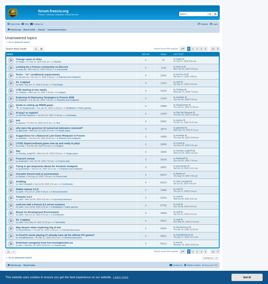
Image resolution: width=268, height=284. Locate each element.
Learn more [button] (120, 277)
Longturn (62, 92)
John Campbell (25, 184)
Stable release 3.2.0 (27, 189)
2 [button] (193, 49)
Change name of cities (29, 59)
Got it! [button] (247, 277)
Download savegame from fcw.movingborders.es (44, 242)
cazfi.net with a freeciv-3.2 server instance (40, 204)
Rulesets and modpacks (70, 77)
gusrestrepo (24, 169)
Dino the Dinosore (27, 115)
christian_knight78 (27, 153)
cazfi (21, 85)
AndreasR (23, 161)
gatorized (23, 130)
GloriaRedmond (26, 237)
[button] (182, 49)
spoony (22, 123)
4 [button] (201, 49)
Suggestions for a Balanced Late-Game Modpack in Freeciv (50, 135)
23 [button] (213, 49)
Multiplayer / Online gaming (78, 108)
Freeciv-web (63, 161)
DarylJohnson (25, 230)
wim (20, 245)
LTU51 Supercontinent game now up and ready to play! (48, 143)
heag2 (21, 62)
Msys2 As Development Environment (37, 212)
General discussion (71, 230)
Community (62, 69)
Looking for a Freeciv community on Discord (42, 66)
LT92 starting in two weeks (31, 89)
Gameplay (71, 115)
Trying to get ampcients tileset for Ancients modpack (46, 166)
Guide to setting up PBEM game (34, 105)
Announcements (60, 192)
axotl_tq (22, 69)
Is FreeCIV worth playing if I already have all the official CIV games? (55, 235)
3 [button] (197, 49)
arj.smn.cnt (24, 77)
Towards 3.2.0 (24, 196)
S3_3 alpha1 (23, 219)
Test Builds (58, 85)
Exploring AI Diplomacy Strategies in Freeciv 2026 (45, 97)
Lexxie (22, 146)
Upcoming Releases (62, 199)
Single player (65, 130)
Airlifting (21, 181)
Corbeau (22, 92)
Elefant (22, 176)
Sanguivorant (29, 108)
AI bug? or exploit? (27, 112)
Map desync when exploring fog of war (38, 227)
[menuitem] (25, 24)
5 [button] (205, 49)
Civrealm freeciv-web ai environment (37, 173)
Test (58, 123)
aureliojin (23, 100)
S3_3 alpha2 (23, 82)
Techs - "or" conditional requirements (38, 74)
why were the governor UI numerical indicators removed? (49, 128)
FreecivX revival (25, 158)
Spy (18, 151)
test (18, 120)
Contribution (67, 184)
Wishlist (57, 62)
